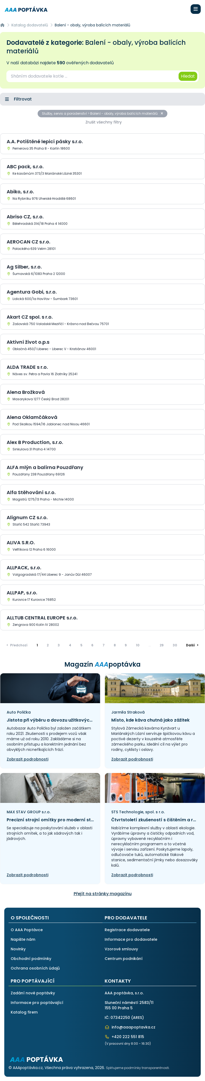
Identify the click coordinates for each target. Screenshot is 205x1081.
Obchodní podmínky (31, 958)
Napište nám (23, 939)
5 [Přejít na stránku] (81, 645)
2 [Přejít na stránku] (48, 645)
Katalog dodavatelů (29, 25)
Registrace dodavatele (127, 929)
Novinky (18, 949)
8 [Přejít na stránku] (115, 645)
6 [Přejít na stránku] (92, 645)
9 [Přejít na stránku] (126, 645)
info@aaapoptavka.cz (130, 1027)
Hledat (188, 76)
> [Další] (192, 645)
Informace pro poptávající (37, 1002)
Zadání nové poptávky (33, 993)
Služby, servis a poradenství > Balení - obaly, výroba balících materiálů (102, 113)
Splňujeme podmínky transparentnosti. (138, 1068)
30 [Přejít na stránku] (175, 645)
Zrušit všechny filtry (103, 122)
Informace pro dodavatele (131, 939)
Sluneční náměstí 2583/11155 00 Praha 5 (129, 1005)
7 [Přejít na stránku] (103, 645)
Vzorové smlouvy (121, 949)
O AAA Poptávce (27, 929)
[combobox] (92, 76)
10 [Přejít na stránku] (137, 645)
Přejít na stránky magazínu (103, 894)
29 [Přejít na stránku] (162, 645)
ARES (137, 1017)
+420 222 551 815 (124, 1036)
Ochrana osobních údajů (35, 968)
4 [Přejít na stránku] (70, 645)
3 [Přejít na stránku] (59, 645)
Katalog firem (24, 1012)
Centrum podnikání (124, 958)
